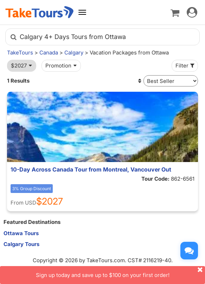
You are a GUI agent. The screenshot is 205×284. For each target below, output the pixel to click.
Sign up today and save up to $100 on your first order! (120, 272)
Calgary (73, 52)
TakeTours (20, 52)
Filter (185, 65)
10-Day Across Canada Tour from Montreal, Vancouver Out (91, 169)
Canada (48, 52)
